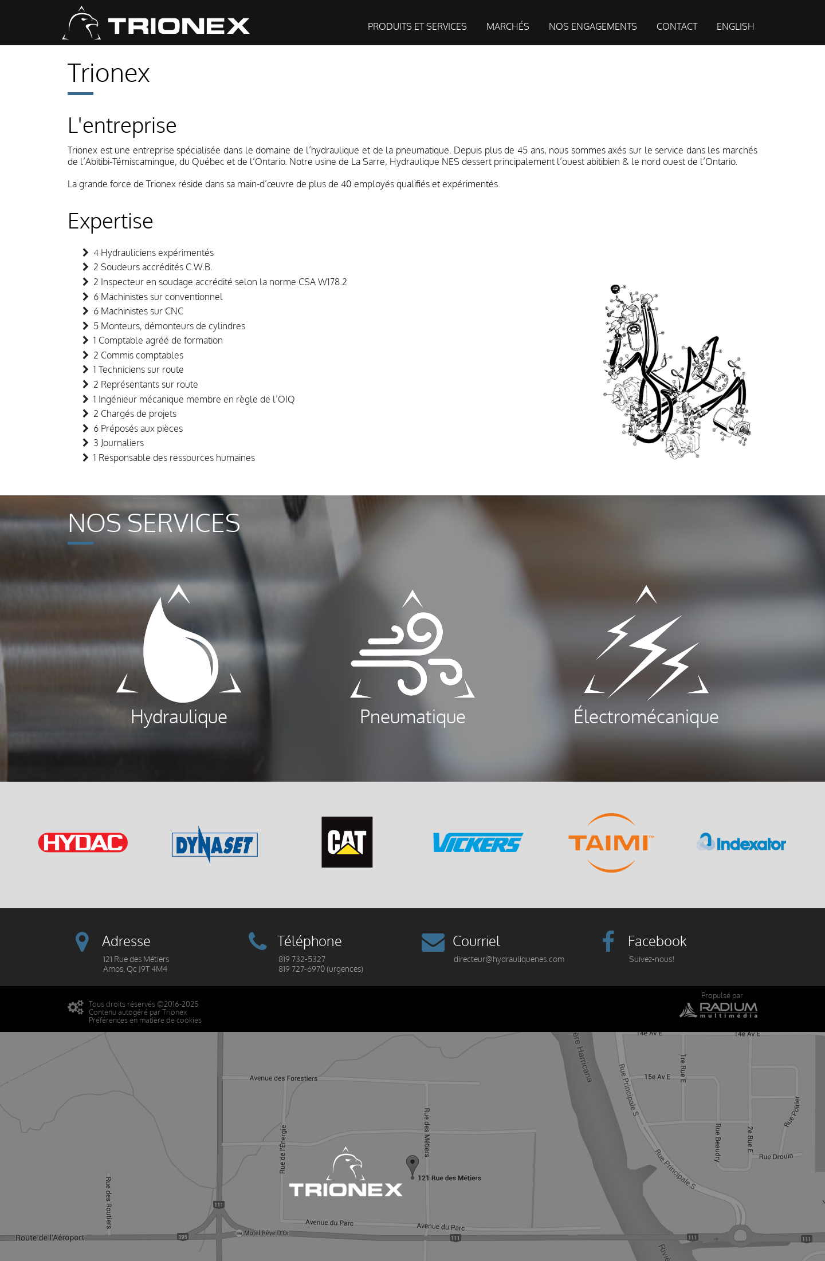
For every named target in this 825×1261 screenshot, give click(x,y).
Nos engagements (593, 27)
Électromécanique (646, 655)
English (736, 27)
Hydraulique (178, 655)
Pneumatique (412, 655)
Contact (677, 27)
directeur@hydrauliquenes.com (509, 959)
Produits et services (417, 27)
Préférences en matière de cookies (145, 1020)
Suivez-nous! (651, 959)
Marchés (507, 27)
